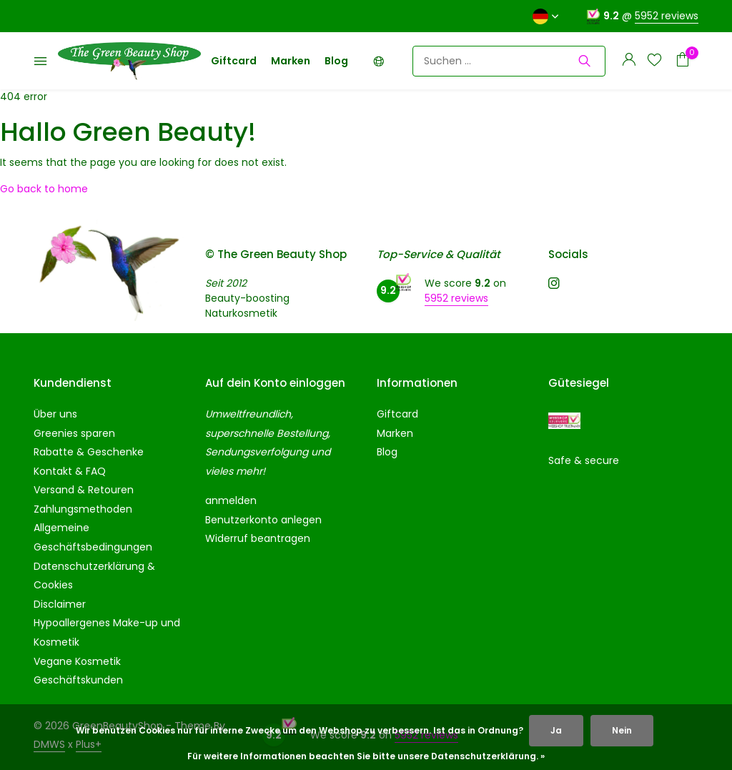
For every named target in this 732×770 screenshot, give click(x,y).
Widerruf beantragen (257, 538)
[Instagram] (554, 284)
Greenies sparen (74, 433)
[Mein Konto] (628, 61)
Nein (622, 730)
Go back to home (44, 189)
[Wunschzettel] (654, 61)
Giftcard (234, 61)
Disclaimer (60, 604)
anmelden (231, 500)
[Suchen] (508, 61)
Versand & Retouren (84, 490)
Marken (290, 61)
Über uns (55, 414)
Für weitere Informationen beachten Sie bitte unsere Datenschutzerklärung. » (366, 756)
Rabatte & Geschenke (89, 452)
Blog (336, 61)
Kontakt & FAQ (70, 471)
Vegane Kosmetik (77, 661)
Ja (556, 730)
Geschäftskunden (78, 680)
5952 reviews (666, 16)
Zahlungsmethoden (83, 509)
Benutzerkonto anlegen (263, 520)
